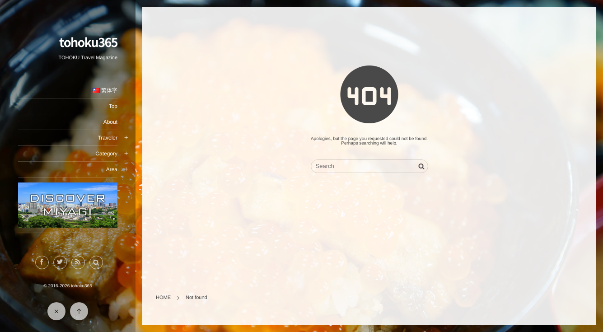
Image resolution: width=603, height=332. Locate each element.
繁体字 (105, 90)
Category (106, 153)
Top (113, 106)
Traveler (107, 138)
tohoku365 (88, 42)
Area (111, 169)
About (110, 122)
